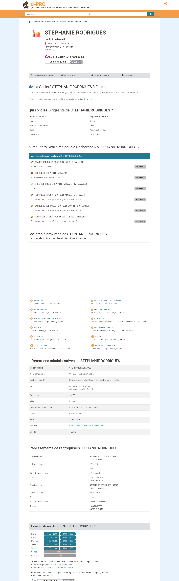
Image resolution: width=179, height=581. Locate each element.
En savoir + (140, 167)
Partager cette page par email (42, 75)
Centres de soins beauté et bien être (45, 22)
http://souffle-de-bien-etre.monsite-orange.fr (88, 426)
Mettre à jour (127, 75)
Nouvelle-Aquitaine (66, 22)
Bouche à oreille (68, 75)
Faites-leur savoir (65, 567)
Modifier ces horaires (63, 564)
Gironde (78, 22)
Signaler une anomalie (100, 75)
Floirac (85, 22)
